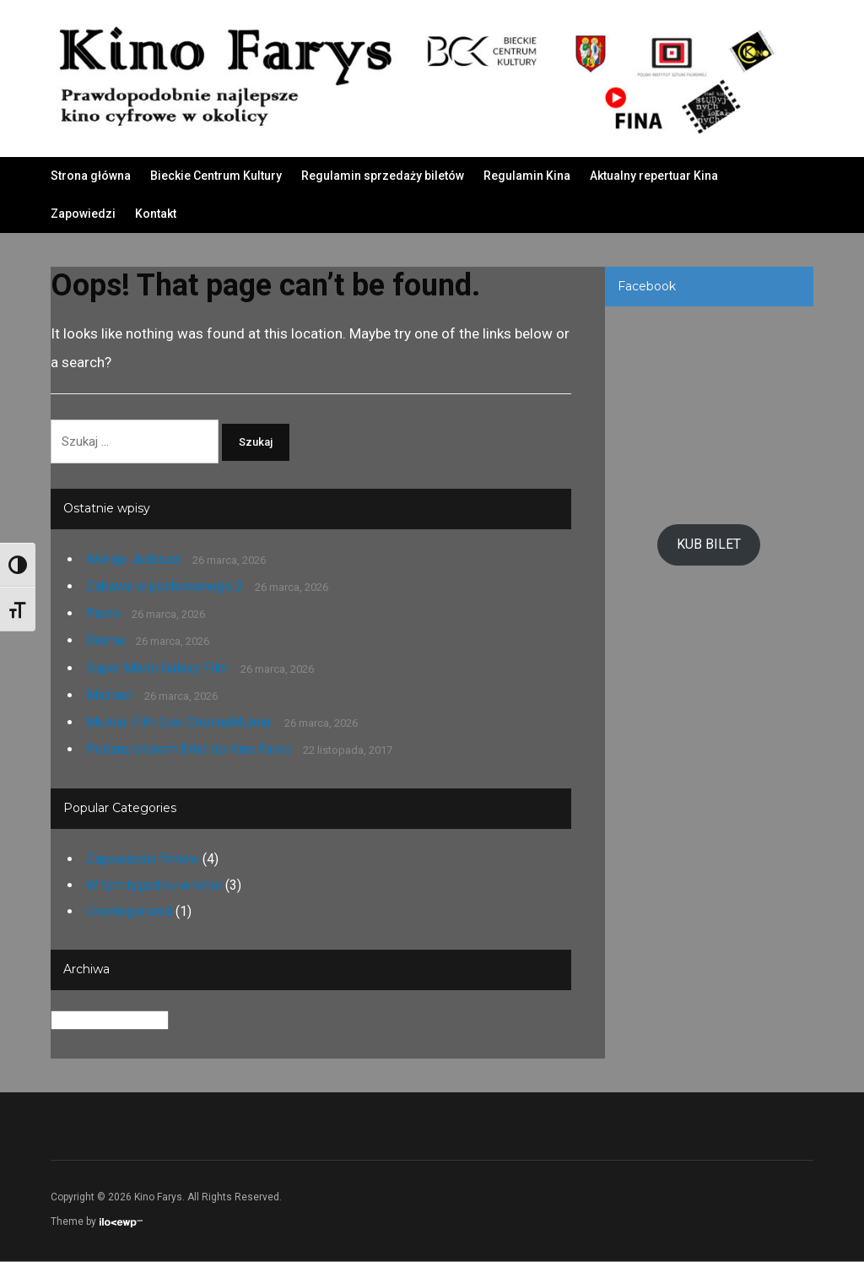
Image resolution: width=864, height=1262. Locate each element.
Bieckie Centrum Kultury (216, 175)
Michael (109, 695)
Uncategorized (129, 912)
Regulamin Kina (526, 175)
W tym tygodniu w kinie (154, 886)
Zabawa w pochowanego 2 (164, 587)
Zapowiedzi (83, 213)
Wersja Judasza (133, 559)
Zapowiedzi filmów (142, 859)
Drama (105, 641)
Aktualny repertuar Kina (654, 175)
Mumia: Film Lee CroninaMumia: (179, 723)
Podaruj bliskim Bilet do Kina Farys (188, 750)
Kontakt (155, 213)
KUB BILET (709, 544)
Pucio (103, 614)
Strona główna (91, 175)
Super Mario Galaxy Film (157, 668)
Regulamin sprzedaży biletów (382, 175)
